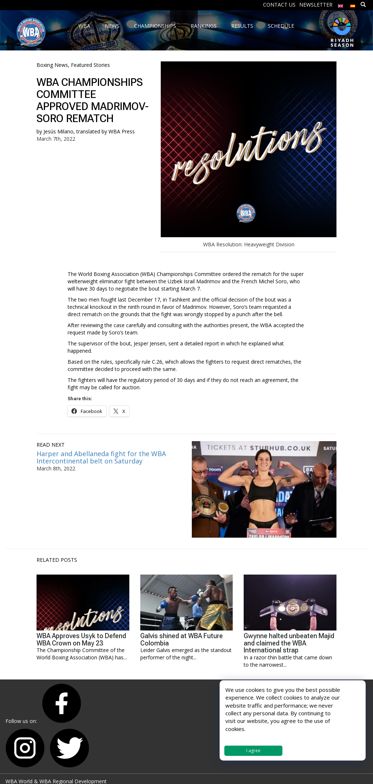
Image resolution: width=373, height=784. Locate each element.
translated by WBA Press (105, 131)
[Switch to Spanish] (353, 4)
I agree (253, 750)
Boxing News (52, 64)
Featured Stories (90, 64)
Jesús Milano (58, 131)
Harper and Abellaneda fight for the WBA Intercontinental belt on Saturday (101, 457)
